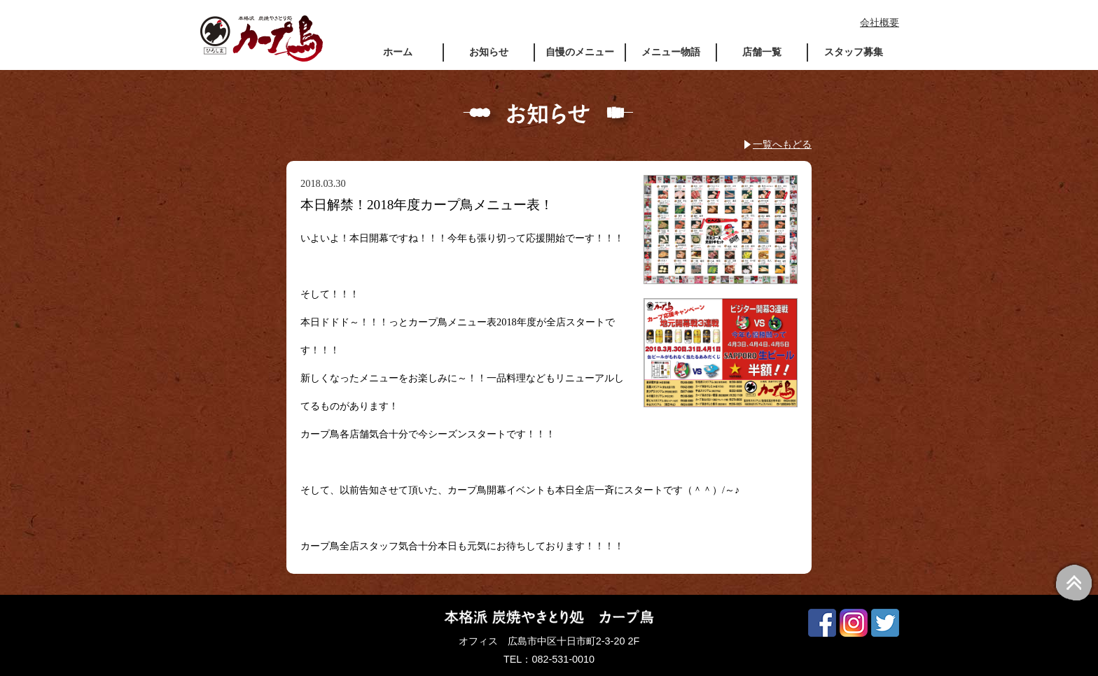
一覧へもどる (782, 144)
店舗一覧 (761, 51)
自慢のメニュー (579, 51)
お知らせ (488, 51)
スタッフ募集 (853, 51)
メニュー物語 (670, 51)
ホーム (397, 51)
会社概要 (879, 22)
